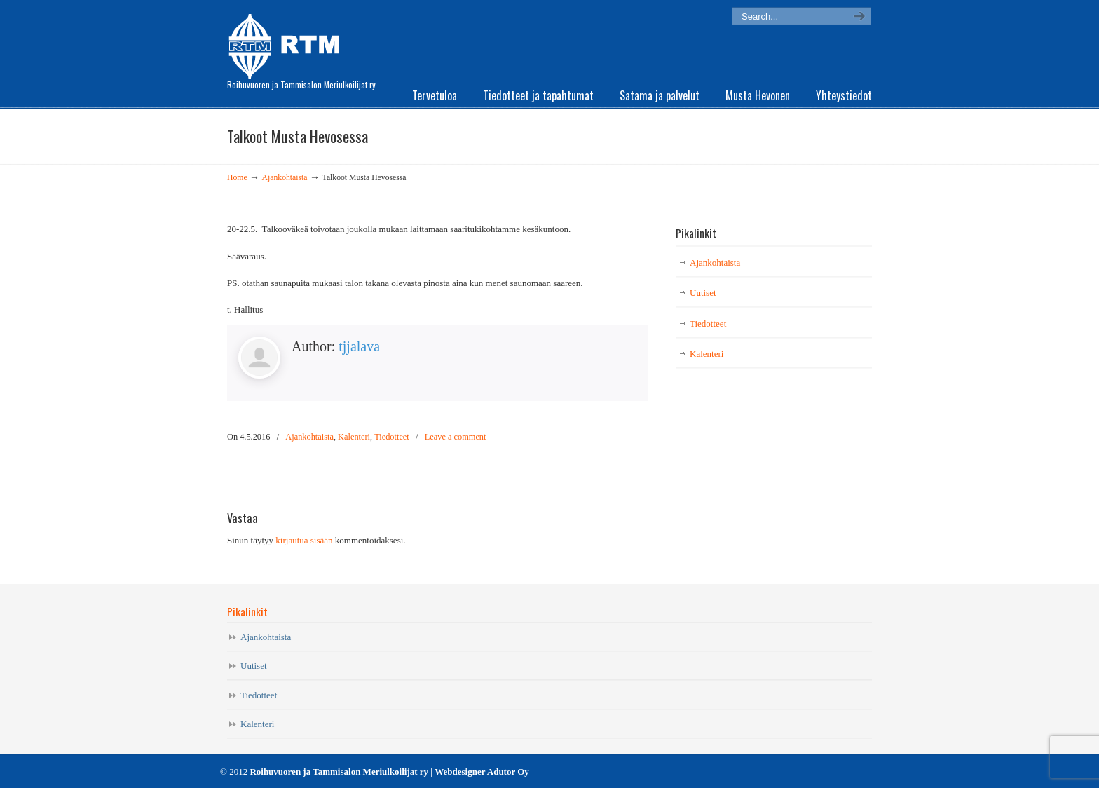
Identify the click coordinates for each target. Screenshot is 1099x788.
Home (237, 177)
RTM (288, 42)
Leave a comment (455, 437)
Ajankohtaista (285, 177)
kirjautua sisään (303, 540)
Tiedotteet (391, 437)
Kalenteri (354, 437)
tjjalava (359, 346)
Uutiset (703, 292)
